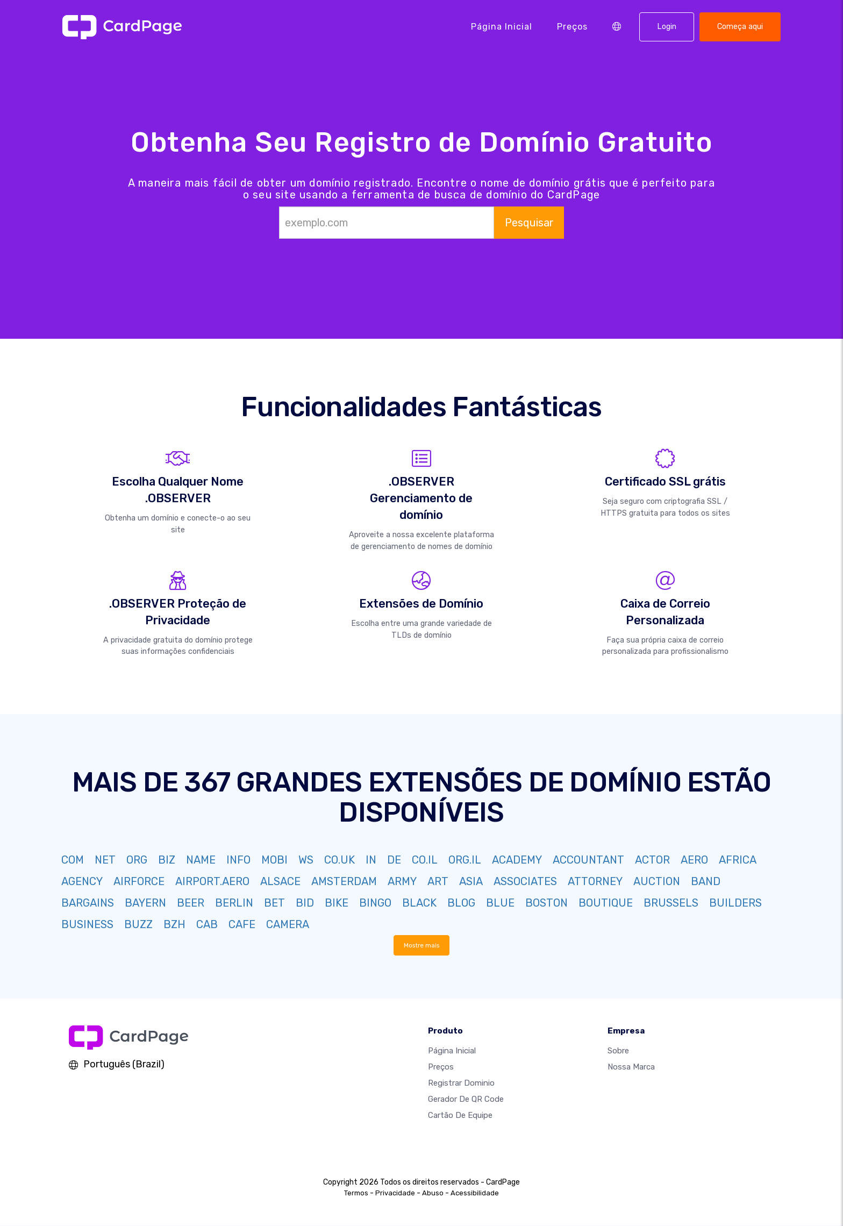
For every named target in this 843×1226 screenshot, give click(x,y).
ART (437, 881)
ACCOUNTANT (588, 859)
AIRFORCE (139, 881)
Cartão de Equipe (460, 1116)
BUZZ (138, 924)
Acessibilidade (475, 1193)
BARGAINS (87, 902)
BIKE (336, 902)
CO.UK (339, 859)
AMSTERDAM (344, 881)
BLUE (500, 902)
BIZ (166, 859)
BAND (705, 881)
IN (371, 859)
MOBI (274, 859)
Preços (572, 27)
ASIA (471, 881)
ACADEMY (517, 859)
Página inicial (501, 27)
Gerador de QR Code (466, 1099)
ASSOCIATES (525, 881)
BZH (174, 924)
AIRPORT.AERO (212, 881)
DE (394, 859)
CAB (207, 924)
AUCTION (656, 881)
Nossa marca (631, 1067)
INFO (238, 859)
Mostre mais (421, 946)
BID (305, 902)
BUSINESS (87, 924)
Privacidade (395, 1193)
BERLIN (234, 902)
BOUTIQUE (605, 902)
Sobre (618, 1051)
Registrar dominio (461, 1083)
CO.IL (425, 859)
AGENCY (82, 881)
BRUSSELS (671, 902)
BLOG (461, 902)
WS (305, 859)
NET (105, 859)
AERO (694, 859)
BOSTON (546, 902)
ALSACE (280, 881)
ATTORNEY (595, 881)
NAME (201, 859)
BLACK (419, 902)
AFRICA (737, 859)
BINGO (375, 902)
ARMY (402, 881)
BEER (190, 902)
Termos (356, 1193)
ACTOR (652, 859)
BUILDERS (735, 902)
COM (72, 859)
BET (274, 902)
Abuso (433, 1193)
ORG (136, 859)
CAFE (241, 924)
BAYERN (145, 902)
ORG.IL (464, 859)
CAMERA (287, 924)
